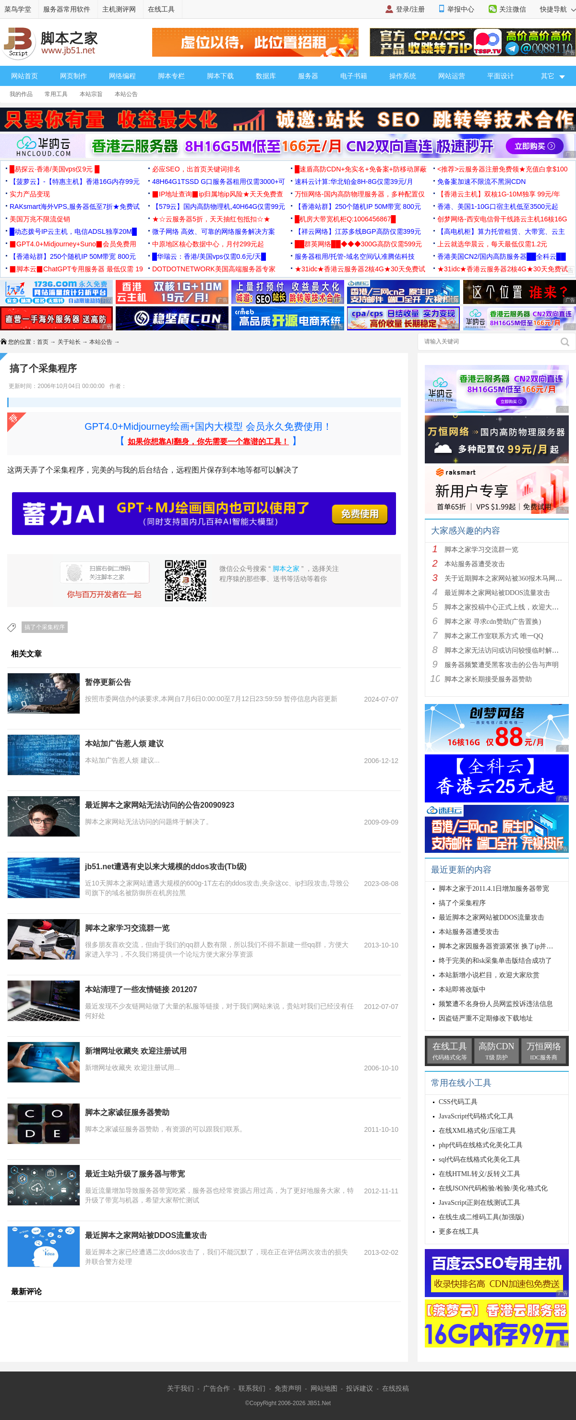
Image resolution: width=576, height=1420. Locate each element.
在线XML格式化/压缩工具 (477, 1130)
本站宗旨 (91, 94)
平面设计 (500, 76)
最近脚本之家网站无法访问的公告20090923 (159, 805)
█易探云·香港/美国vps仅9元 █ (54, 169)
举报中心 (460, 9)
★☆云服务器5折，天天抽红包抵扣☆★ (211, 219)
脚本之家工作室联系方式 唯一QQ (493, 636)
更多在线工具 (459, 1231)
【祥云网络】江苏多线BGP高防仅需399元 (358, 231)
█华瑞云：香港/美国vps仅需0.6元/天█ (209, 256)
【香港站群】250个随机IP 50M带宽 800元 (358, 206)
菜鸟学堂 (17, 9)
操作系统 (402, 76)
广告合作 (216, 1388)
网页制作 (73, 76)
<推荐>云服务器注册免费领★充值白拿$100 (502, 169)
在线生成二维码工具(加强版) (481, 1217)
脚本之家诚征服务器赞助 (127, 1112)
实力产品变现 (30, 194)
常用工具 (56, 94)
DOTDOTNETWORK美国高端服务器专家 (214, 269)
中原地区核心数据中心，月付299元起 (208, 244)
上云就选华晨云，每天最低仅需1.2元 (492, 244)
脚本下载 (220, 76)
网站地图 (324, 1388)
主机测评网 (119, 9)
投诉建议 (359, 1388)
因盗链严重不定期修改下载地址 (486, 1018)
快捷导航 (558, 9)
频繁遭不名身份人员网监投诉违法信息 (496, 1003)
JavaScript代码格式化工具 (476, 1116)
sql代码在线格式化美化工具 (479, 1159)
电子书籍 (353, 76)
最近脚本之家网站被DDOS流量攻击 (146, 1235)
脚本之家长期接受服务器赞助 (488, 679)
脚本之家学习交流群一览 (127, 928)
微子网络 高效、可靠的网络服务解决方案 (213, 231)
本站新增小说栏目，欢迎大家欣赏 (489, 975)
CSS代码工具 (458, 1101)
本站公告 (126, 94)
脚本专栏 (171, 76)
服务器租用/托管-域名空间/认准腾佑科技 (355, 256)
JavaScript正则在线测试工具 (479, 1202)
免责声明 (288, 1388)
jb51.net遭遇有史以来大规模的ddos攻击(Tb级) (166, 866)
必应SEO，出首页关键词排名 (196, 169)
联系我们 (252, 1388)
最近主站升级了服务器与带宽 (135, 1174)
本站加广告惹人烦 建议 (124, 744)
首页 (42, 342)
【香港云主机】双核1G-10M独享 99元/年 (498, 194)
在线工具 (161, 9)
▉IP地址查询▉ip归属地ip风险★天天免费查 (217, 194)
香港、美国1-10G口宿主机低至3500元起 (497, 206)
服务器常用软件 (66, 9)
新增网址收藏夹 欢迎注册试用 (136, 1051)
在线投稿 (395, 1388)
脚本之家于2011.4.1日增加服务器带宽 (494, 888)
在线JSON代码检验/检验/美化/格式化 (493, 1188)
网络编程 (122, 76)
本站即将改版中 (462, 989)
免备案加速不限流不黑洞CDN (481, 181)
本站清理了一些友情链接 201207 (141, 989)
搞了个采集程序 (44, 627)
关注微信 (512, 9)
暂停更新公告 (108, 682)
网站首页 (24, 76)
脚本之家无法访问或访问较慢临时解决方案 (508, 650)
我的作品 (21, 94)
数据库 (266, 76)
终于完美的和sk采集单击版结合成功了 (495, 960)
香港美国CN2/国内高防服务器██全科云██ (501, 256)
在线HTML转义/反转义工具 (479, 1173)
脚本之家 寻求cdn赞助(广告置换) (492, 621)
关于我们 (180, 1388)
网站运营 (451, 76)
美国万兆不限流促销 (40, 219)
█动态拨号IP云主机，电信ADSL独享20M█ (73, 231)
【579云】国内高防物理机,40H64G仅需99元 (218, 206)
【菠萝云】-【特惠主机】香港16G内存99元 (75, 181)
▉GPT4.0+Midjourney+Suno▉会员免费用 (73, 244)
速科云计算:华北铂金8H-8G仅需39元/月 (354, 181)
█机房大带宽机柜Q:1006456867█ (345, 219)
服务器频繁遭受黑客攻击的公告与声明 (501, 664)
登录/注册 (410, 9)
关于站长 (69, 342)
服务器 (308, 76)
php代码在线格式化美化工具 (481, 1145)
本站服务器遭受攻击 (474, 564)
